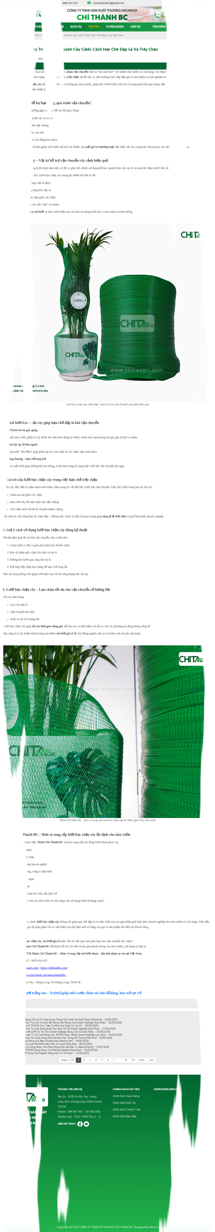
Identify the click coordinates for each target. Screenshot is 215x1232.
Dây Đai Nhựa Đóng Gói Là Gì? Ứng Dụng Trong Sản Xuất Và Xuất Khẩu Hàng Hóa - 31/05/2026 (62, 1019)
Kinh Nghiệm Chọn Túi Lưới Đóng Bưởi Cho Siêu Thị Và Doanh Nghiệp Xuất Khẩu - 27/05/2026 (62, 1029)
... (120, 1060)
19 (126, 1060)
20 (133, 1060)
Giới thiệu (35, 27)
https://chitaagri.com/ (26, 967)
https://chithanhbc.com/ (54, 967)
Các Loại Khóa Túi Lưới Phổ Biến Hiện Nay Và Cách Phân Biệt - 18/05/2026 (50, 1044)
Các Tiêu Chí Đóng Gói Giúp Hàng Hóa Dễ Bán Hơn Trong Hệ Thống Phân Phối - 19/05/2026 (60, 1038)
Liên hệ (135, 27)
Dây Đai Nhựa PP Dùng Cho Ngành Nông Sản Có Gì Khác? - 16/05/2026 (48, 1053)
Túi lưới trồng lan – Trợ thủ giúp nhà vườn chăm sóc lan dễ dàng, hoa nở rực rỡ (80, 993)
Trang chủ (12, 27)
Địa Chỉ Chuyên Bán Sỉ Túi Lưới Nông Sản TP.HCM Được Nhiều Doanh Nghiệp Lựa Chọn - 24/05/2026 (65, 1035)
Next (142, 1060)
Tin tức (93, 27)
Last (151, 1060)
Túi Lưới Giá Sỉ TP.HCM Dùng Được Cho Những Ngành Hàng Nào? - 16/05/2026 (53, 1050)
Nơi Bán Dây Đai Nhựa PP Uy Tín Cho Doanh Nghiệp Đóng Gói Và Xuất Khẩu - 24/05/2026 (59, 1032)
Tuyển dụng (115, 27)
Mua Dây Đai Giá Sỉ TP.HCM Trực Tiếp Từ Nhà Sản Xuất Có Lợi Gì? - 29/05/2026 (53, 1026)
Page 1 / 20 (67, 1060)
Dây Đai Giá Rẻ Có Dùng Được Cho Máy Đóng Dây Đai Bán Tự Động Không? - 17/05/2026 (58, 1047)
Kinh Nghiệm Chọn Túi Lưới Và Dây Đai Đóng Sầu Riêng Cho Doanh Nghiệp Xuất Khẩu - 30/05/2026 (65, 1022)
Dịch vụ (76, 27)
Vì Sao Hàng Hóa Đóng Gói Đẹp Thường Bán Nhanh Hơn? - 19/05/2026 (48, 1041)
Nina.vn (154, 1227)
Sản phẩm (56, 27)
